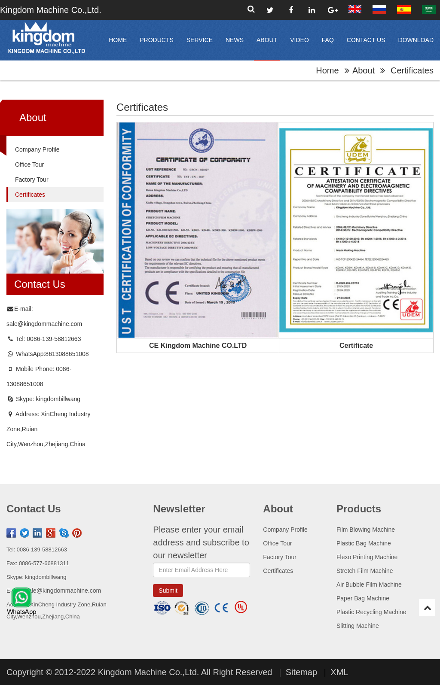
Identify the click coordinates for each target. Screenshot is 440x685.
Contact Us (366, 40)
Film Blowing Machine (365, 529)
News (235, 40)
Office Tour (29, 164)
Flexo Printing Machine (366, 557)
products (157, 40)
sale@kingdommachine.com (44, 323)
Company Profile (37, 149)
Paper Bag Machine (362, 598)
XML (339, 672)
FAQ (328, 40)
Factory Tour (32, 179)
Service (199, 40)
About (267, 40)
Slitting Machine (357, 625)
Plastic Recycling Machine (371, 612)
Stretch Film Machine (364, 570)
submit (168, 590)
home (118, 40)
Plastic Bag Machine (363, 543)
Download (416, 40)
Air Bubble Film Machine (369, 584)
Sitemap (301, 672)
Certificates (30, 194)
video (299, 40)
